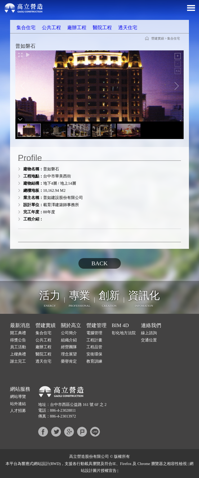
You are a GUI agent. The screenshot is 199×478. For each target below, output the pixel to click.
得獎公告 (18, 340)
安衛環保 (94, 354)
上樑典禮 (18, 354)
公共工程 (51, 27)
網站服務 (20, 389)
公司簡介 (69, 333)
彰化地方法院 (124, 333)
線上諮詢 (149, 333)
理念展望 (69, 354)
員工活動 (18, 347)
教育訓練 (94, 361)
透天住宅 (127, 27)
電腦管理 (94, 333)
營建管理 (96, 325)
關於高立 (71, 325)
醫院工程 (102, 27)
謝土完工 (18, 361)
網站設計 (41, 464)
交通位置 (149, 340)
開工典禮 (18, 333)
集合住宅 (26, 27)
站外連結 (18, 404)
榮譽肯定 (69, 361)
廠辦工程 (76, 27)
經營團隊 (69, 347)
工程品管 (94, 347)
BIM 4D (120, 325)
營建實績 (157, 38)
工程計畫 (94, 340)
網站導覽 (18, 396)
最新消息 (20, 325)
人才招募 (18, 411)
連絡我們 (151, 325)
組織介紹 (69, 340)
